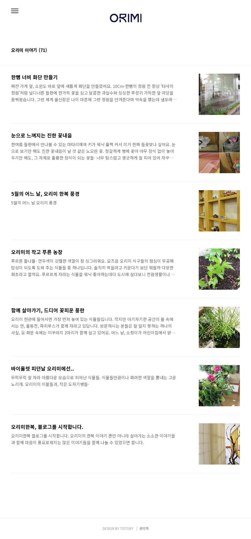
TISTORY (126, 528)
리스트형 (236, 50)
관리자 (144, 528)
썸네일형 (228, 50)
